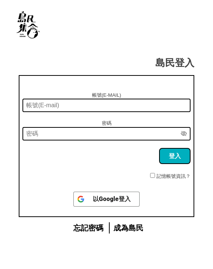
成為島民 (128, 228)
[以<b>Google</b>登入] (106, 199)
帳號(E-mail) (106, 95)
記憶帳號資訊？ (173, 176)
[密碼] (106, 133)
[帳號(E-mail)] (106, 105)
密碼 (107, 123)
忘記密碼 (88, 228)
